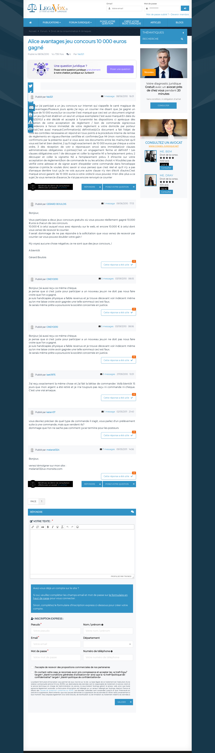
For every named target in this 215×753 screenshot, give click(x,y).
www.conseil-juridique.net (164, 146)
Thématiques (164, 32)
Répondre (93, 187)
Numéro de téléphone (98, 651)
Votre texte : (41, 521)
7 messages (109, 449)
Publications (52, 23)
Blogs (179, 22)
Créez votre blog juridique (131, 22)
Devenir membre (180, 14)
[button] (32, 527)
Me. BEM (166, 151)
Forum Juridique (80, 23)
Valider (125, 702)
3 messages (109, 374)
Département (91, 638)
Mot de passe (150, 3)
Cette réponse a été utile (120, 264)
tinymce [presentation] (128, 576)
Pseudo (35, 624)
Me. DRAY (166, 175)
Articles (155, 22)
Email (109, 3)
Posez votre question (107, 22)
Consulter (163, 105)
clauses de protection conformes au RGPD (56, 690)
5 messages (107, 278)
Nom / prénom (93, 624)
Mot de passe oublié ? (157, 14)
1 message (109, 96)
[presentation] (33, 527)
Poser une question (120, 69)
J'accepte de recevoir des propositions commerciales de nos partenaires (72, 667)
